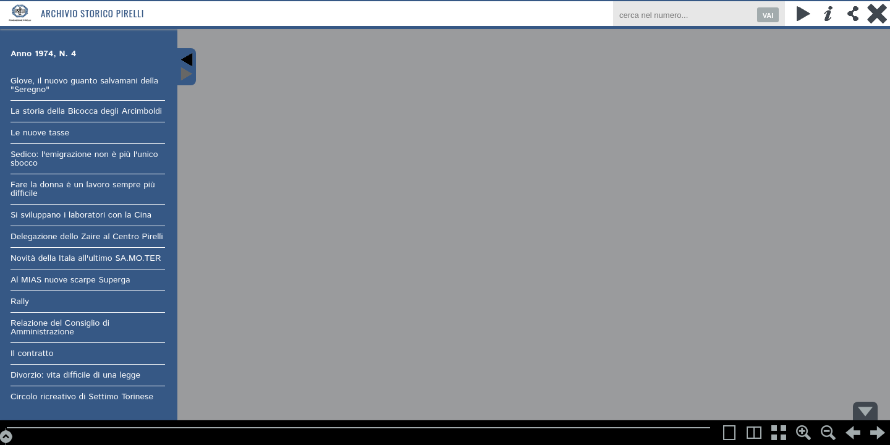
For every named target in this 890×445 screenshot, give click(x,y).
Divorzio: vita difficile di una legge (75, 375)
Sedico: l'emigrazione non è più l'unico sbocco (84, 158)
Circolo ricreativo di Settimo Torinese (82, 397)
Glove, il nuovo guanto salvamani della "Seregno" (84, 85)
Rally (20, 301)
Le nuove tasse (40, 133)
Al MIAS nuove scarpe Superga (70, 280)
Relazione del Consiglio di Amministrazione (60, 327)
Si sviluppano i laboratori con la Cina (81, 215)
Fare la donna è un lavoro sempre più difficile (83, 189)
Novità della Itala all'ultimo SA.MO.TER (86, 258)
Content (186, 66)
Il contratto (32, 353)
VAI (768, 15)
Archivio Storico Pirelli (92, 13)
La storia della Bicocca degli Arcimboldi (86, 111)
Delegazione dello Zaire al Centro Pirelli (87, 237)
